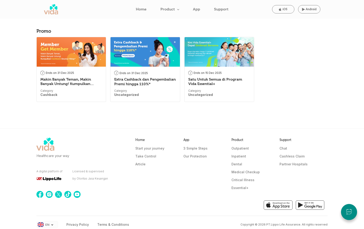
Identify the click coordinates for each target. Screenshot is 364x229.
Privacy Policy (77, 224)
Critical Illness (242, 180)
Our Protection (195, 156)
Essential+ (240, 188)
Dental (236, 164)
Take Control (145, 156)
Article (140, 164)
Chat (283, 148)
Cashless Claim (292, 156)
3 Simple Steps (195, 148)
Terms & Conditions (113, 224)
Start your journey (149, 148)
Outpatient (240, 148)
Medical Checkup (245, 172)
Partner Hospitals (294, 164)
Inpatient (238, 156)
